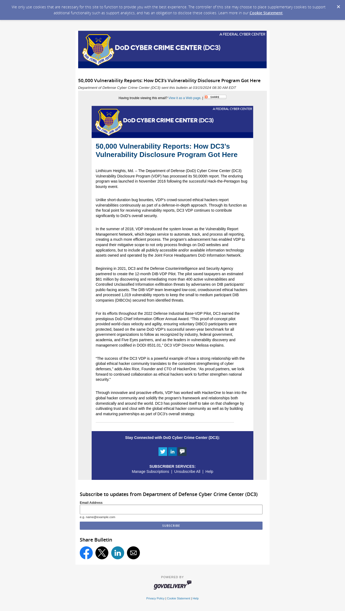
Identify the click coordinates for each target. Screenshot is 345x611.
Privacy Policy (155, 598)
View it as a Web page (184, 98)
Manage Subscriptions (150, 471)
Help (209, 471)
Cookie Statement (266, 12)
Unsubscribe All (187, 471)
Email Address (91, 503)
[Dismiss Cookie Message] (338, 5)
